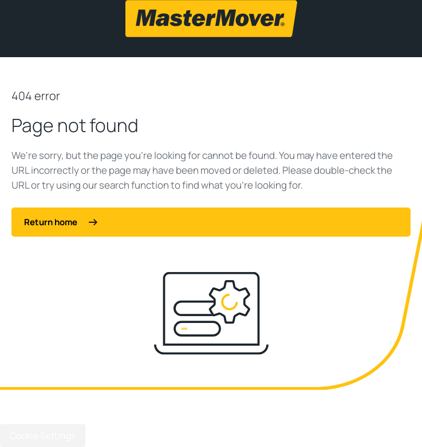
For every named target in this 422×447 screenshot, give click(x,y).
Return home (60, 222)
